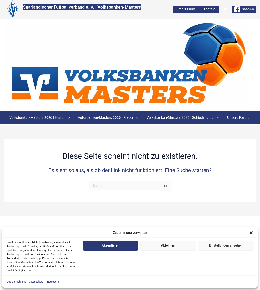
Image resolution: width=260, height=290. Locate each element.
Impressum (52, 281)
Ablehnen (168, 245)
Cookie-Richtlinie (16, 281)
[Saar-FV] (244, 9)
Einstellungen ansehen (225, 245)
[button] (251, 232)
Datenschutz (36, 281)
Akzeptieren (110, 245)
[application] (69, 117)
